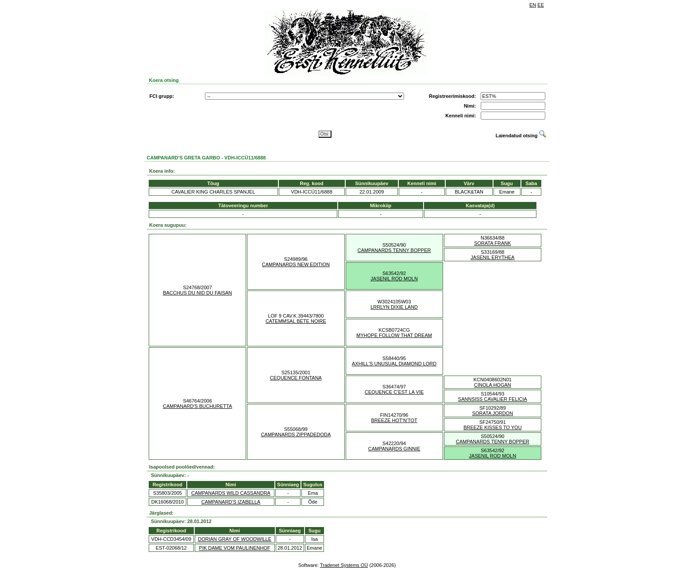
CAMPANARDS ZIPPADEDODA (296, 434)
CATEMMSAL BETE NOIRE (296, 321)
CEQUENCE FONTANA (296, 377)
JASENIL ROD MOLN (394, 278)
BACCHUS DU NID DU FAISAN (197, 292)
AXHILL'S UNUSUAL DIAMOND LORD (394, 363)
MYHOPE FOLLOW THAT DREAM (394, 335)
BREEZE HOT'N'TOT (394, 420)
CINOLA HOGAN (492, 385)
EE (540, 5)
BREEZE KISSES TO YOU (492, 427)
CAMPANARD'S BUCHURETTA (197, 406)
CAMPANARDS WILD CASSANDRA (230, 493)
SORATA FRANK (492, 243)
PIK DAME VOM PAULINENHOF (234, 548)
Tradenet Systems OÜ (344, 565)
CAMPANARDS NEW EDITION (296, 264)
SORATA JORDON (492, 413)
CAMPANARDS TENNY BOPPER (394, 250)
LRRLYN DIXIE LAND (394, 307)
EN (532, 5)
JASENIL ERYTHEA (492, 257)
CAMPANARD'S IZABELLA (230, 501)
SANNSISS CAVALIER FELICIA (492, 399)
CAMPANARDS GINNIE (394, 448)
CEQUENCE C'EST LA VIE (394, 392)
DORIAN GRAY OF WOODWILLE (234, 539)
